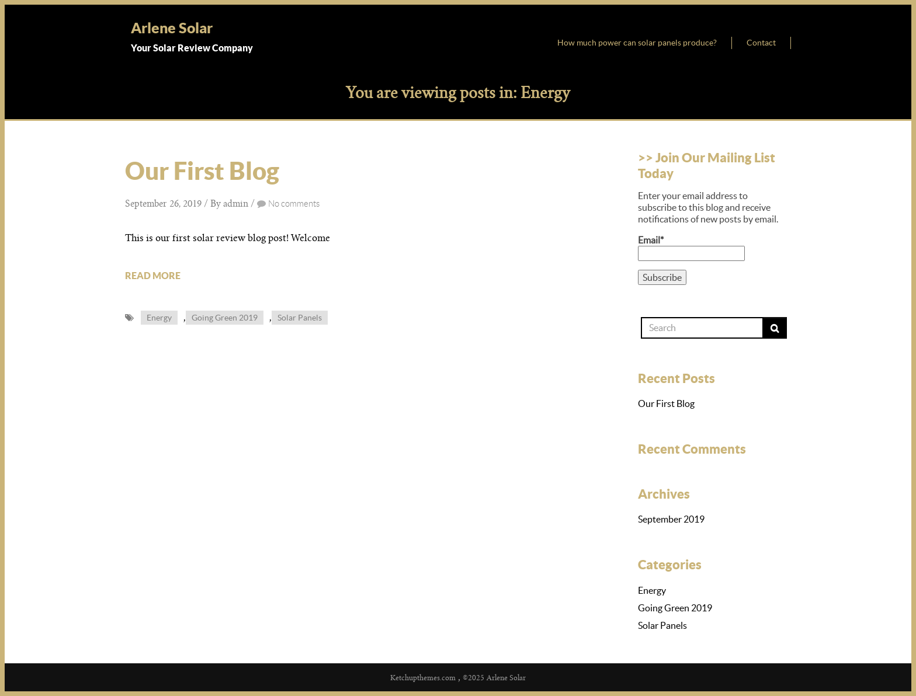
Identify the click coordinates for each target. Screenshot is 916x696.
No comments (294, 203)
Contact (761, 42)
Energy (159, 317)
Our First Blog (202, 170)
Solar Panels (299, 317)
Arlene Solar (172, 27)
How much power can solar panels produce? (637, 42)
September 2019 (671, 519)
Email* (691, 248)
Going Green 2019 (225, 317)
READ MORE (153, 275)
